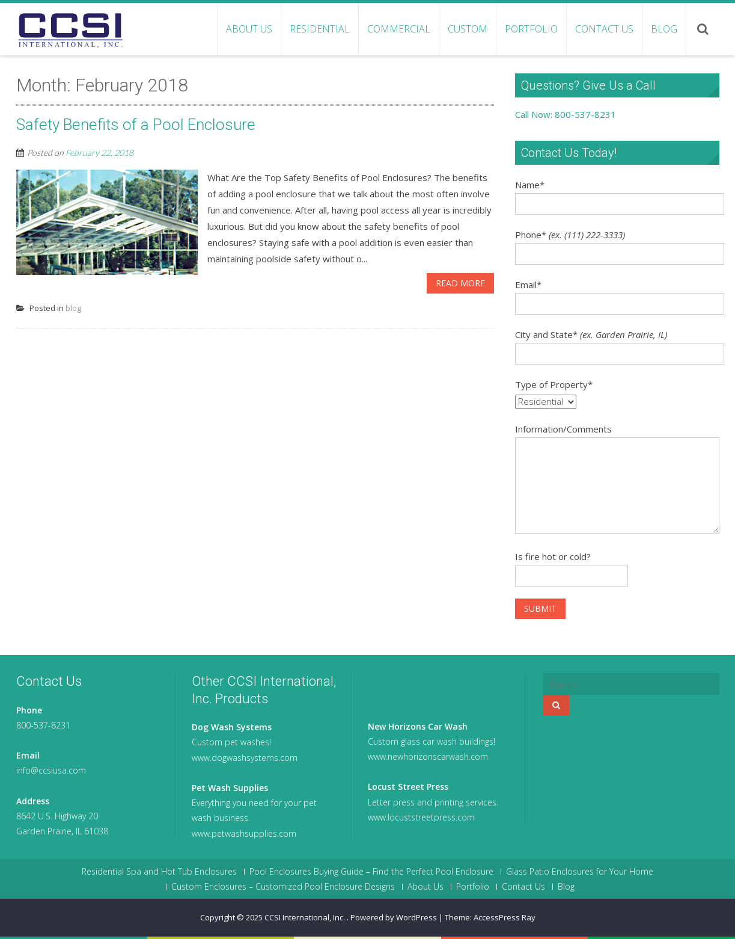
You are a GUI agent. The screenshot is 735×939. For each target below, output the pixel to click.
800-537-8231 (43, 725)
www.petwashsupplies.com (244, 833)
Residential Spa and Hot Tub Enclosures (159, 872)
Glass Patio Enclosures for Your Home (579, 872)
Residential (320, 28)
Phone (570, 235)
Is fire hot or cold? (553, 556)
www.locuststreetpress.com (421, 817)
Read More (460, 283)
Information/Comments (563, 429)
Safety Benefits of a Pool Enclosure (135, 124)
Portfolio (531, 28)
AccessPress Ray (504, 917)
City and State (591, 334)
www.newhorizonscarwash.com (428, 756)
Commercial (398, 28)
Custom (467, 28)
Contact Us (604, 28)
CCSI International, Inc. (305, 917)
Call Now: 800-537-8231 (565, 114)
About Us (249, 28)
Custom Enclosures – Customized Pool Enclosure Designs (283, 887)
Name (529, 185)
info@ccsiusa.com (51, 770)
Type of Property (554, 384)
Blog (664, 28)
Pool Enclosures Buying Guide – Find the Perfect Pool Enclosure (371, 872)
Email (528, 285)
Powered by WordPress (393, 917)
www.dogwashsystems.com (244, 757)
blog (73, 308)
